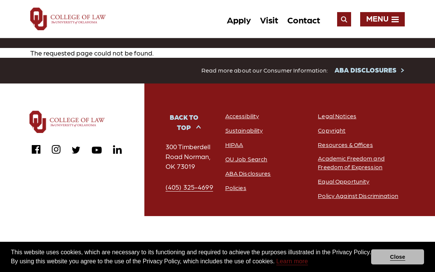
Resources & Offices (345, 144)
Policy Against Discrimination (358, 195)
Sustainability (244, 130)
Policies (235, 188)
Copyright (331, 130)
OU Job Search (246, 159)
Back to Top (184, 122)
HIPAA (234, 144)
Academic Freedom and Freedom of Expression (351, 163)
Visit (269, 19)
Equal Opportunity (343, 181)
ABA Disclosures (248, 173)
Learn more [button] (292, 261)
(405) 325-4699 (189, 187)
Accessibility (242, 116)
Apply (239, 19)
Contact (303, 19)
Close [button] (397, 257)
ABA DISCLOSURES (365, 70)
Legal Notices (337, 116)
